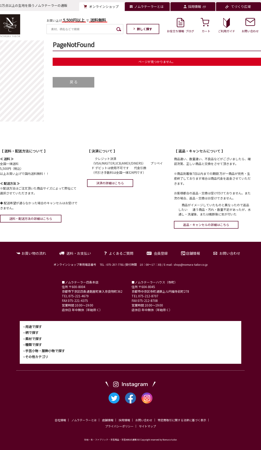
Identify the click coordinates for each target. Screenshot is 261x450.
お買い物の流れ (33, 253)
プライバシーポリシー (119, 426)
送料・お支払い (78, 253)
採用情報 (124, 420)
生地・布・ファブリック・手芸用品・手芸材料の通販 (110, 439)
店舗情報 (193, 253)
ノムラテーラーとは (84, 420)
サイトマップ (147, 426)
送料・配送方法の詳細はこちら (30, 218)
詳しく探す (144, 29)
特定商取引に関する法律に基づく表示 (182, 420)
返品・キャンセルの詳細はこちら (206, 224)
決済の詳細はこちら (110, 183)
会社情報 (60, 420)
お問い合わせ (229, 253)
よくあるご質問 (121, 253)
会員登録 (161, 253)
